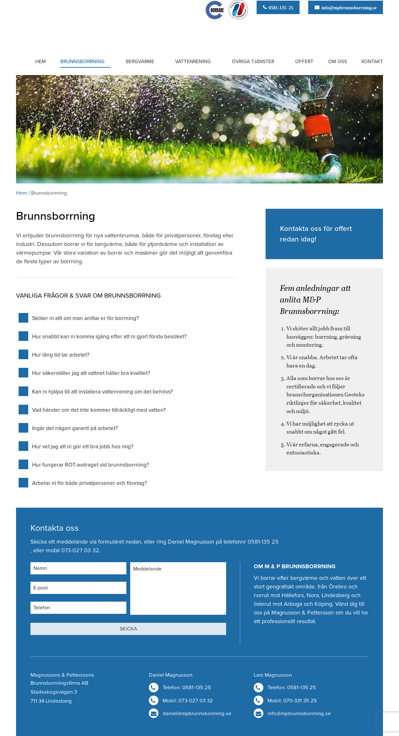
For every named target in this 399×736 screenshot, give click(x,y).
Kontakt (372, 61)
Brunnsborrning (82, 61)
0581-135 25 (280, 7)
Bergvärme (140, 61)
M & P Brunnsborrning (49, 23)
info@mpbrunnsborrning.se (348, 7)
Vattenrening (193, 61)
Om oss (337, 61)
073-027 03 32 (80, 550)
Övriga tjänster (253, 61)
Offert (304, 61)
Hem (40, 61)
